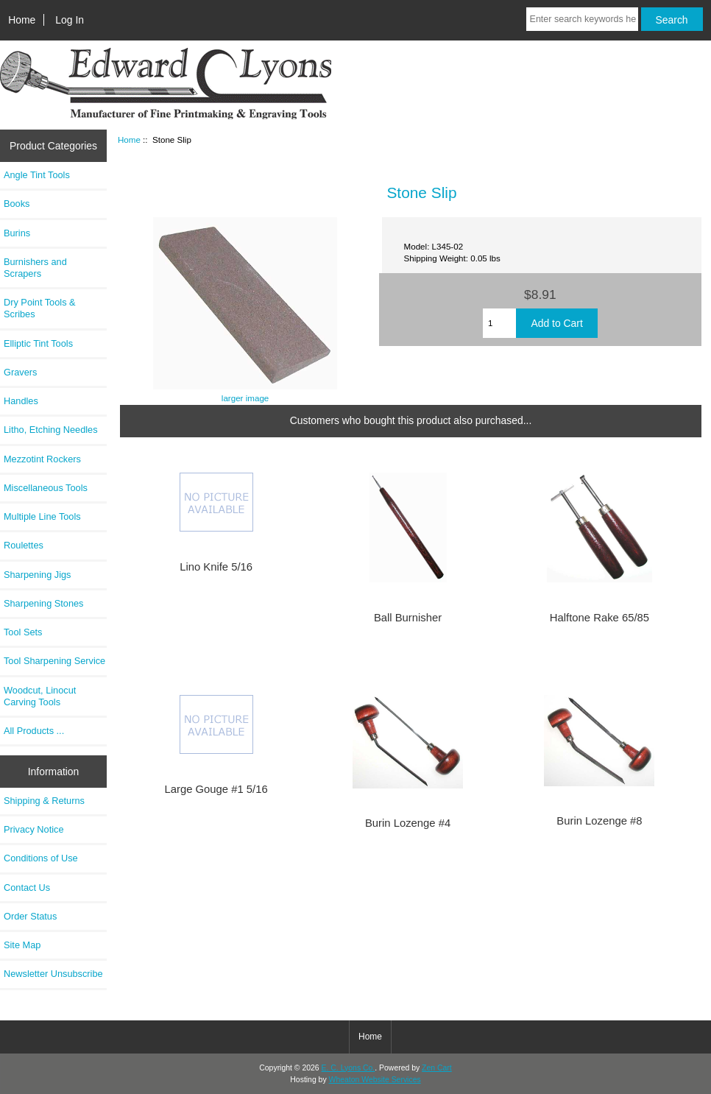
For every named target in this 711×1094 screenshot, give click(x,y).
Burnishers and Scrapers (35, 267)
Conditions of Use (41, 858)
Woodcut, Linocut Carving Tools (40, 696)
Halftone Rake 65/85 (599, 618)
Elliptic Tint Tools (38, 343)
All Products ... (34, 730)
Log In (69, 20)
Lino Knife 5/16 (216, 567)
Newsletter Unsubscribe (53, 973)
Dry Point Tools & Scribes (40, 308)
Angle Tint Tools (37, 174)
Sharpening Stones (43, 603)
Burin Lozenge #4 (407, 823)
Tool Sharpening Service (54, 660)
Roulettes (23, 545)
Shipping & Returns (44, 800)
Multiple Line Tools (42, 516)
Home (21, 20)
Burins (17, 233)
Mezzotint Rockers (42, 459)
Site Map (22, 944)
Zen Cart (437, 1068)
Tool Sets (23, 632)
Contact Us (27, 887)
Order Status (30, 916)
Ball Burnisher (408, 618)
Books (16, 203)
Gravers (20, 372)
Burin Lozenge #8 (599, 821)
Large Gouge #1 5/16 (216, 789)
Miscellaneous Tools (46, 487)
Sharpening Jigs (37, 574)
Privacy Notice (33, 829)
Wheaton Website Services (375, 1080)
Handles (21, 400)
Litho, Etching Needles (51, 429)
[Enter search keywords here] (582, 19)
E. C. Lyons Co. (348, 1068)
